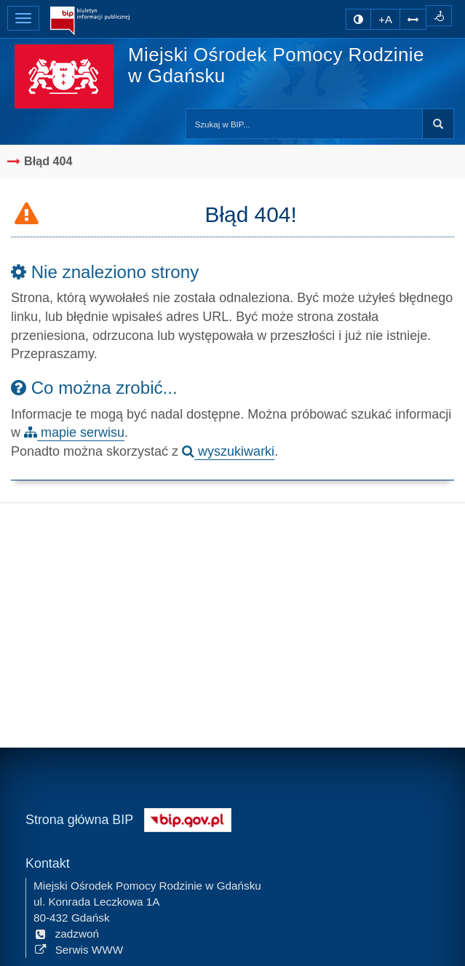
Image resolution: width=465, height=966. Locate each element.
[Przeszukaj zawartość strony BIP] (304, 123)
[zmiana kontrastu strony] (358, 19)
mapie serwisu (74, 432)
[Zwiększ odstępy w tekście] (413, 18)
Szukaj (438, 124)
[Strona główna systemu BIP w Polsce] (187, 818)
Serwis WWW (78, 949)
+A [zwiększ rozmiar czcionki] (385, 19)
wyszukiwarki (228, 451)
